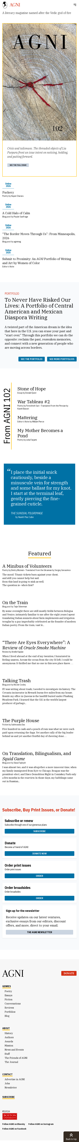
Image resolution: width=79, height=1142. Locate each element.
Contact (7, 1074)
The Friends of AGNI (16, 1057)
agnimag (17, 241)
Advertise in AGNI (15, 1079)
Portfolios (10, 1011)
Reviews (9, 1007)
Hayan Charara (17, 196)
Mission (9, 1045)
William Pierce (38, 421)
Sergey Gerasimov (63, 570)
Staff (7, 1053)
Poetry (8, 991)
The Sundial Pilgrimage (27, 513)
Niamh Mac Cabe (26, 517)
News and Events (14, 1049)
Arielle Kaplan (17, 651)
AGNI (13, 973)
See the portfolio (31, 359)
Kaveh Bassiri (23, 408)
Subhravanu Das (18, 724)
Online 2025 (8, 251)
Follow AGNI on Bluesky (13, 1124)
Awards (9, 1041)
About (6, 1028)
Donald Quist (30, 393)
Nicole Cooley (20, 684)
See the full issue (18, 165)
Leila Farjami (31, 440)
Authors (9, 1037)
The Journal (11, 1062)
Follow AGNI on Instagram (41, 1124)
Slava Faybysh (20, 762)
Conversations (13, 1003)
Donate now (39, 853)
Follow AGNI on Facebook (14, 1128)
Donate (69, 973)
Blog (7, 1015)
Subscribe (39, 831)
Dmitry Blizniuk (17, 570)
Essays (8, 995)
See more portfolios (61, 359)
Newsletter (11, 1087)
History (9, 1033)
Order (39, 875)
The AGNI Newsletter (39, 932)
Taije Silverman (20, 606)
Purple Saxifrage (21, 216)
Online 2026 (8, 184)
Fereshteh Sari (32, 405)
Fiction (8, 999)
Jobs (7, 1083)
